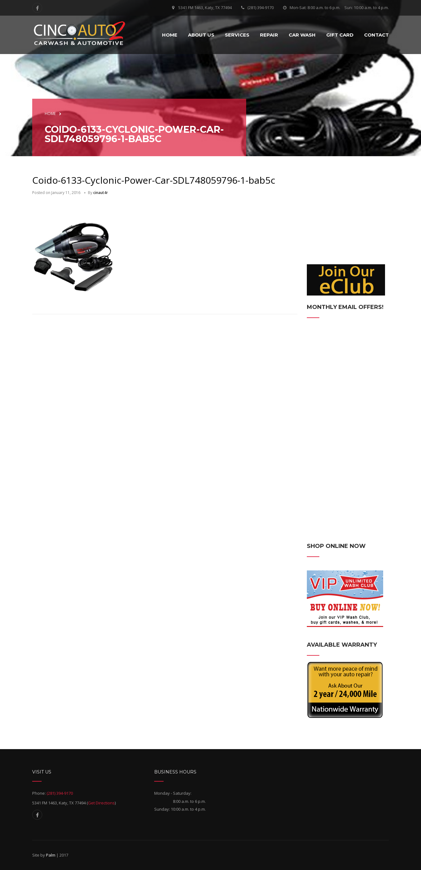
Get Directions (101, 803)
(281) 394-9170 (260, 7)
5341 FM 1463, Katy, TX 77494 (205, 7)
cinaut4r (100, 192)
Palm (50, 855)
